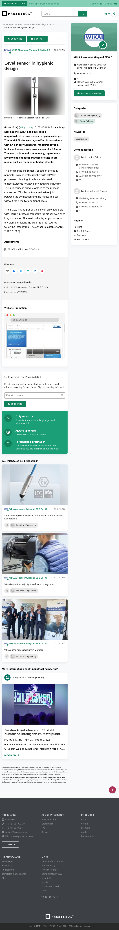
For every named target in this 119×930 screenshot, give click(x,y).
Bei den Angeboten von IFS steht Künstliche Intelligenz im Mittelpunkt (32, 732)
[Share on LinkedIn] (35, 271)
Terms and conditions (52, 861)
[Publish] (112, 789)
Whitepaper (7, 861)
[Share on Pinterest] (42, 271)
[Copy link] (7, 271)
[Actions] (62, 39)
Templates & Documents (14, 874)
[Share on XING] (28, 271)
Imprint (45, 882)
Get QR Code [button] (83, 231)
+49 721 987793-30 (15, 823)
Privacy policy (48, 865)
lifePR (44, 890)
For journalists (88, 836)
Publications (8, 870)
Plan (83, 819)
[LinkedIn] (46, 896)
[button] (34, 98)
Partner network (50, 819)
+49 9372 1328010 (88, 202)
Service (45, 832)
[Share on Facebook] (14, 271)
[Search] (82, 14)
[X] (54, 896)
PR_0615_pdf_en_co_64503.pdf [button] (23, 249)
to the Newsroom (89, 93)
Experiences (47, 823)
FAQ (44, 828)
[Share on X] (21, 271)
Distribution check (51, 886)
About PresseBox (53, 815)
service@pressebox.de (58, 782)
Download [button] (82, 235)
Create (84, 823)
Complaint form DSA (52, 874)
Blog (4, 878)
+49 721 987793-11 (15, 828)
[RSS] (50, 896)
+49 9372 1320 (84, 73)
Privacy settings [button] (49, 870)
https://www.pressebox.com (19, 836)
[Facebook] (43, 896)
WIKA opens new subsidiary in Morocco (23, 650)
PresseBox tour (14, 4)
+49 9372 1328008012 (90, 176)
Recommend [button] (83, 239)
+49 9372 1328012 (88, 172)
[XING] (57, 896)
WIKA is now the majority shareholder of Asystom (28, 584)
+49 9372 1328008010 (90, 206)
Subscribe (15, 39)
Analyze (85, 832)
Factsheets (7, 865)
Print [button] (79, 227)
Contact (37, 39)
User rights (47, 878)
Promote (85, 828)
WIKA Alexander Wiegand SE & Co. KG (31, 50)
